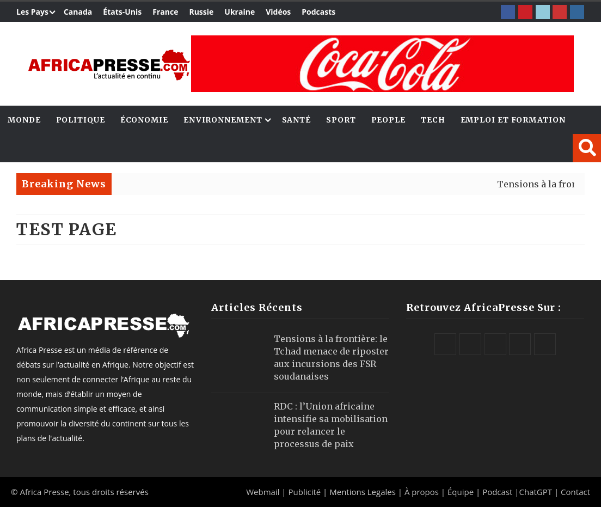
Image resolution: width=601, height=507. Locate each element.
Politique (80, 120)
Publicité (305, 491)
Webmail (262, 491)
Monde (24, 120)
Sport (341, 120)
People (388, 120)
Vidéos (278, 12)
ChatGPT (536, 491)
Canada (78, 12)
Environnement (222, 120)
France (165, 12)
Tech (433, 120)
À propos (421, 491)
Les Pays (32, 12)
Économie (144, 120)
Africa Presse (44, 491)
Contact (575, 491)
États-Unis (122, 12)
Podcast (497, 491)
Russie (201, 12)
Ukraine (239, 12)
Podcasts (318, 12)
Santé (296, 120)
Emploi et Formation (513, 120)
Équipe (461, 491)
